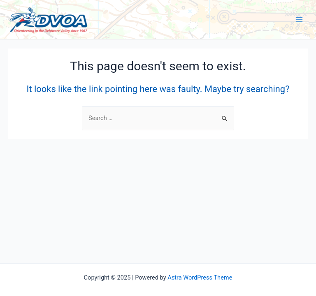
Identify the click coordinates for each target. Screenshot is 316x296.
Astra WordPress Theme (199, 277)
